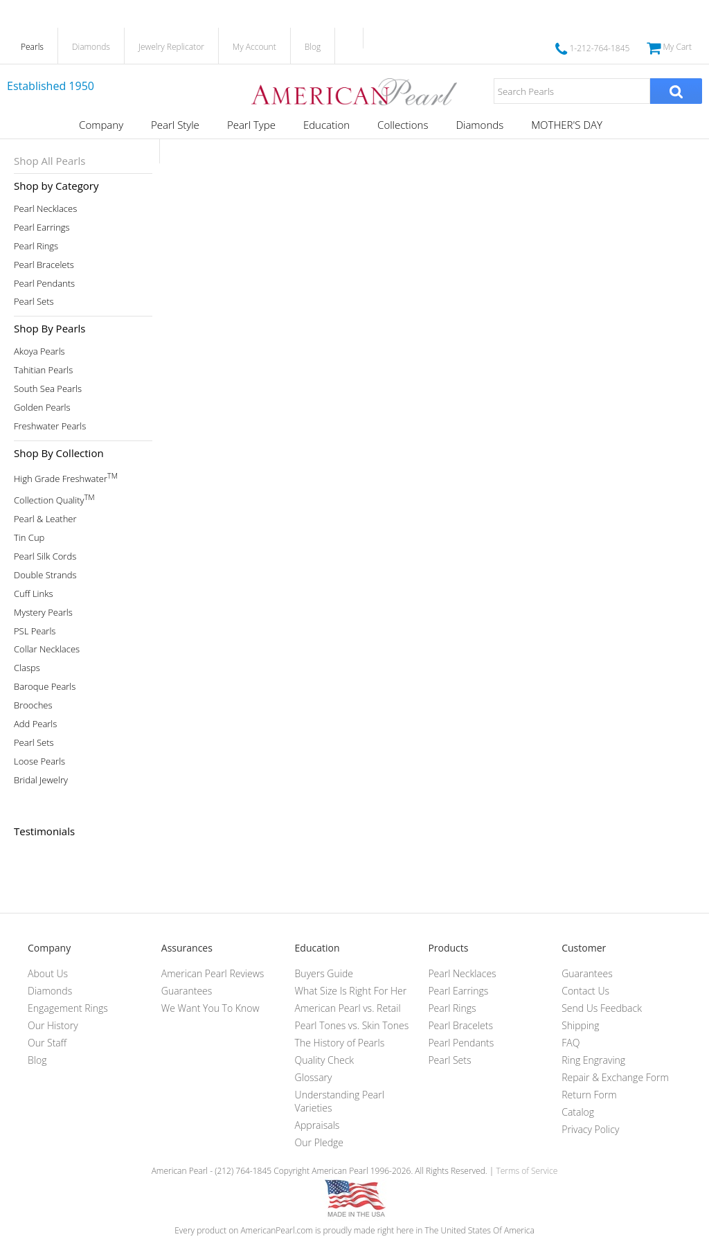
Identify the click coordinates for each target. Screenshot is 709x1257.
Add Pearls (35, 724)
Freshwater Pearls (50, 426)
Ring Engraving (593, 1060)
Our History (53, 1025)
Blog (313, 47)
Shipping (580, 1025)
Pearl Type (251, 125)
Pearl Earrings (42, 227)
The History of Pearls (340, 1042)
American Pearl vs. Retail (348, 1008)
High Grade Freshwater (66, 477)
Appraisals (317, 1125)
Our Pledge (319, 1142)
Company (101, 125)
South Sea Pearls (48, 389)
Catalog (578, 1111)
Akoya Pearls (39, 351)
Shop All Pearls (49, 161)
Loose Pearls (39, 761)
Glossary (313, 1077)
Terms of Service (526, 1171)
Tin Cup (29, 538)
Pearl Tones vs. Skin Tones (352, 1025)
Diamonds (91, 47)
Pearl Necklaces (45, 209)
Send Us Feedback (602, 1008)
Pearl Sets (34, 301)
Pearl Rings (36, 246)
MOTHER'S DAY (566, 125)
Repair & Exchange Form (615, 1077)
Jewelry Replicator (171, 47)
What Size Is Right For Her (351, 990)
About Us (48, 973)
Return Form (589, 1094)
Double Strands (45, 575)
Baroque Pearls (44, 687)
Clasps (27, 668)
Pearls (32, 47)
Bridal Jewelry (41, 780)
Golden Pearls (42, 407)
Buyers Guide (324, 973)
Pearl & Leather (45, 519)
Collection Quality (54, 499)
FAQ (571, 1042)
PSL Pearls (34, 631)
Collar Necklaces (47, 649)
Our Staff (47, 1042)
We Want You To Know (210, 1008)
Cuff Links (33, 594)
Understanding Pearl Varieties (339, 1101)
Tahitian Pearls (43, 370)
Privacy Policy (590, 1129)
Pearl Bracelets (44, 265)
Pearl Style (175, 125)
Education (326, 125)
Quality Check (324, 1060)
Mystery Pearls (43, 612)
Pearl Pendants (44, 283)
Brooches (33, 705)
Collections (402, 125)
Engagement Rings (68, 1008)
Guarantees (187, 990)
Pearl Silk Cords (45, 556)
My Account (254, 47)
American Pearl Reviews (212, 973)
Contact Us (585, 990)
